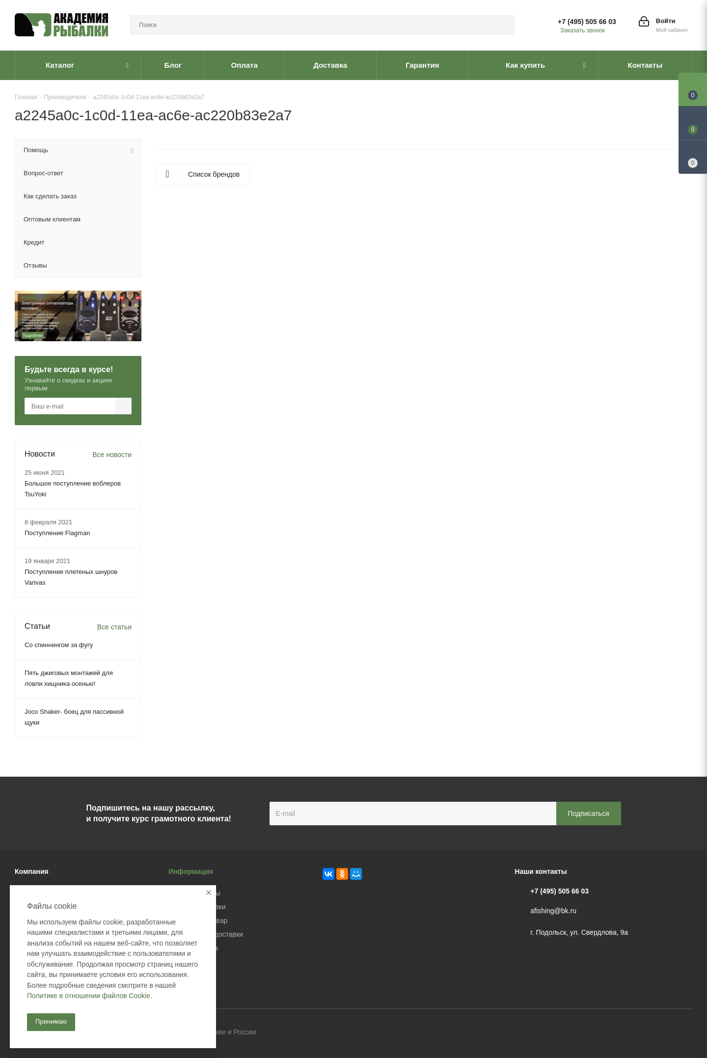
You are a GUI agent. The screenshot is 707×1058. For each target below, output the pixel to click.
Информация (190, 871)
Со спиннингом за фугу (59, 645)
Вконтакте (636, 1033)
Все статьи (114, 627)
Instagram (685, 1033)
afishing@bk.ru (553, 911)
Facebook (660, 1033)
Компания (32, 871)
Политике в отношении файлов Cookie (88, 996)
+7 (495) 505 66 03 (587, 22)
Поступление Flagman (57, 533)
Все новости (112, 455)
